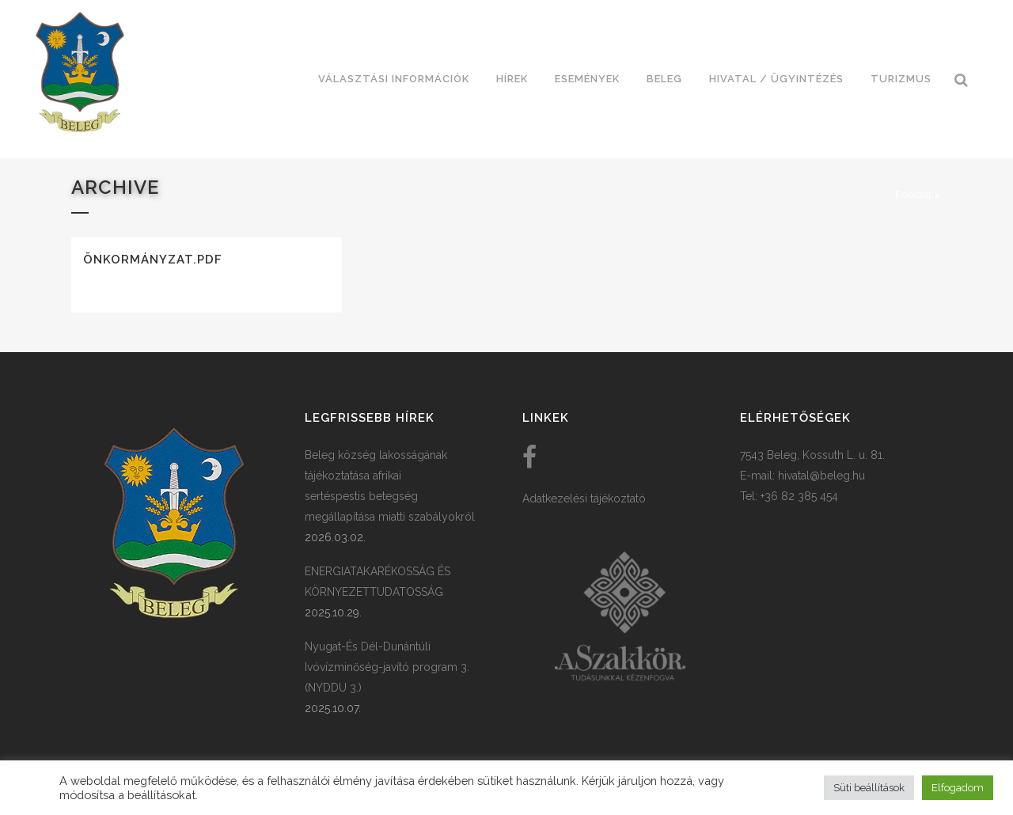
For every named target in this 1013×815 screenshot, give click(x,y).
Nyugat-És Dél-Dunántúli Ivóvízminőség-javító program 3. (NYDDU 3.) (387, 667)
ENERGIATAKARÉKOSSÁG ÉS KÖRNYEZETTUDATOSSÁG (377, 581)
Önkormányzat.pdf (152, 259)
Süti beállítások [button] (869, 788)
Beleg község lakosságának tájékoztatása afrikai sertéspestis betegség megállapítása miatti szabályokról (390, 486)
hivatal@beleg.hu (821, 475)
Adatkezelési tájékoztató (584, 498)
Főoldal (913, 194)
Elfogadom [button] (957, 788)
